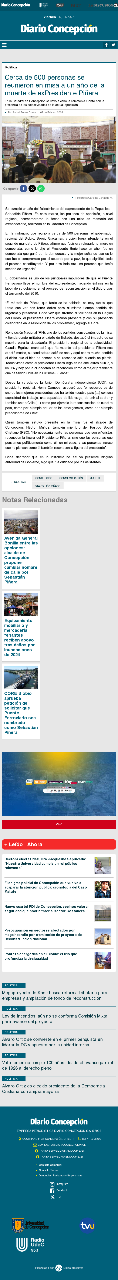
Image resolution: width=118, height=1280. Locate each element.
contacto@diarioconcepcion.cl (61, 1144)
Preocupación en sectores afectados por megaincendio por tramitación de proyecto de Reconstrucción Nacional (43, 934)
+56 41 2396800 (91, 1138)
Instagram (59, 1184)
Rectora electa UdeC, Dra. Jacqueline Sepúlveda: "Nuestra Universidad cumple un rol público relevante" (45, 863)
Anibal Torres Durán (24, 112)
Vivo (59, 824)
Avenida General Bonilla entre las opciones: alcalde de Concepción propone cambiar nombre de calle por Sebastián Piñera (21, 560)
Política (11, 985)
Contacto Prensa (48, 1170)
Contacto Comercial (50, 1164)
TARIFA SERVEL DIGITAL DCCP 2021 (61, 1150)
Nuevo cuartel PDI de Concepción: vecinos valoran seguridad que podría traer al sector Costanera (47, 909)
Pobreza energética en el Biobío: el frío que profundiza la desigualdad (40, 956)
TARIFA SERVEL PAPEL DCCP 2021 (61, 1156)
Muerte (95, 478)
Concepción (44, 478)
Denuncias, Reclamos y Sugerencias (60, 1175)
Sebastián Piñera (47, 485)
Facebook (59, 1190)
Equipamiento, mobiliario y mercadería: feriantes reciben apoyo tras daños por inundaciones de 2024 (19, 637)
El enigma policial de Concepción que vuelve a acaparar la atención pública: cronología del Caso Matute (45, 887)
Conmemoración (71, 478)
